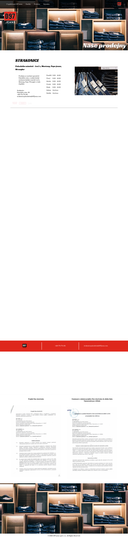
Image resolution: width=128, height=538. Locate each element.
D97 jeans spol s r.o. (59, 536)
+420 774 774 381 (22, 94)
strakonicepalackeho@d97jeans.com (29, 96)
